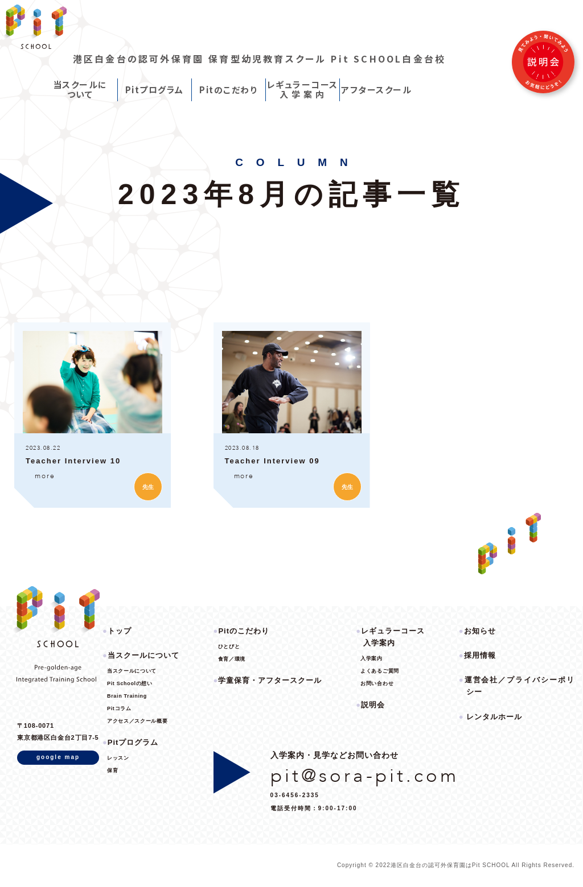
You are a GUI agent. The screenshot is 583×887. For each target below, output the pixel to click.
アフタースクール (376, 89)
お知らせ (480, 631)
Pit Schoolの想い (130, 683)
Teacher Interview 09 (272, 461)
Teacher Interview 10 (73, 461)
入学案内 (371, 658)
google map (58, 757)
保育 (112, 770)
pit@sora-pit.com (364, 775)
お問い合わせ (376, 683)
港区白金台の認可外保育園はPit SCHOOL (451, 865)
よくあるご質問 (379, 671)
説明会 (373, 705)
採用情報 (480, 655)
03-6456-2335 (294, 795)
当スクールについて (80, 89)
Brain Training (127, 696)
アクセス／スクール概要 (137, 721)
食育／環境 (231, 659)
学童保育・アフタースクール (270, 680)
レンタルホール (494, 716)
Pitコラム (119, 708)
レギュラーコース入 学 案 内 (302, 89)
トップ (120, 631)
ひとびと (229, 646)
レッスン (118, 758)
